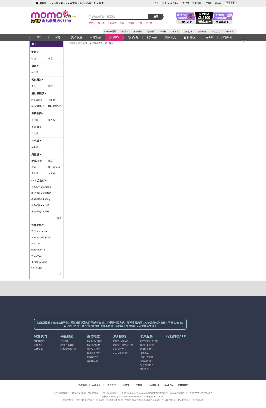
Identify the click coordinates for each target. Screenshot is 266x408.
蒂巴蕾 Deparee (39, 262)
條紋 (50, 86)
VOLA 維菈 (36, 268)
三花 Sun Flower (39, 231)
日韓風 (34, 119)
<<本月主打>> (39, 180)
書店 (101, 3)
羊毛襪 (34, 147)
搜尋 (155, 16)
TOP (244, 41)
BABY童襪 (36, 161)
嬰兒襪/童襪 (54, 167)
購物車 (218, 3)
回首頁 (43, 3)
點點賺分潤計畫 (88, 3)
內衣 (80, 43)
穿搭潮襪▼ (37, 113)
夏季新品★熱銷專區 (41, 187)
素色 (33, 86)
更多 (59, 217)
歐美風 (51, 119)
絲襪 (50, 58)
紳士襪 (34, 72)
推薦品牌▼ (97, 43)
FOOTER (36, 243)
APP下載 (72, 3)
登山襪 (51, 100)
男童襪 (34, 173)
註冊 (164, 3)
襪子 (87, 43)
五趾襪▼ (36, 127)
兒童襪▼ (36, 154)
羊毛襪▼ (36, 140)
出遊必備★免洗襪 (40, 205)
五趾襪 (34, 133)
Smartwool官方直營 (41, 237)
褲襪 (33, 58)
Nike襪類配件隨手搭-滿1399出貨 (54, 107)
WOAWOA (36, 256)
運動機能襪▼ (39, 93)
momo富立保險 (57, 3)
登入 (157, 3)
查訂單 (185, 3)
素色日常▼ (37, 79)
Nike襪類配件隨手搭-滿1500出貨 (38, 107)
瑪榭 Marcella (38, 249)
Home (72, 43)
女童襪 (51, 173)
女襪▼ (35, 52)
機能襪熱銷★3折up (41, 199)
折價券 (208, 3)
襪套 (50, 161)
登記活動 (230, 3)
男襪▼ (35, 65)
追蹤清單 (196, 3)
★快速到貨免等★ (40, 211)
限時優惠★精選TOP (41, 193)
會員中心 (174, 3)
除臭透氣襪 (36, 100)
